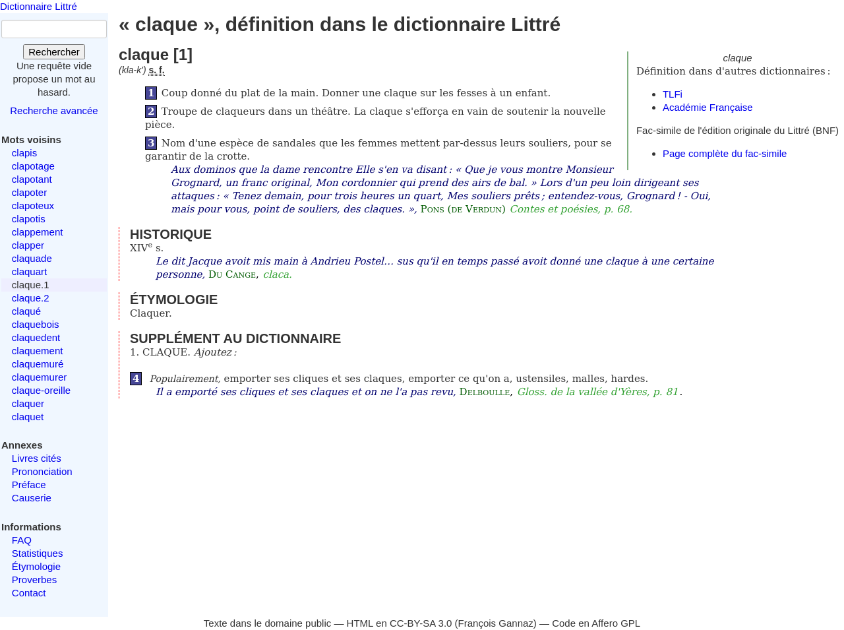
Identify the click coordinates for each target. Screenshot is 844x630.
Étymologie (36, 566)
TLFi (672, 94)
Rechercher (54, 51)
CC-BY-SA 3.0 (421, 623)
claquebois (35, 324)
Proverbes (34, 579)
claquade (32, 258)
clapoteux (33, 205)
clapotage (33, 166)
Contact (29, 592)
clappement (37, 231)
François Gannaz (495, 623)
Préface (29, 484)
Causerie (31, 497)
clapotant (32, 179)
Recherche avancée (54, 110)
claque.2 (30, 297)
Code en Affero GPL (596, 623)
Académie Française (708, 107)
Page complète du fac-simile (725, 153)
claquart (29, 271)
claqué (26, 311)
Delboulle (485, 392)
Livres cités (36, 458)
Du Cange (232, 274)
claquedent (36, 337)
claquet (28, 416)
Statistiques (37, 553)
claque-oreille (41, 390)
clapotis (28, 218)
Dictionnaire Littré (38, 6)
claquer (28, 403)
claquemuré (37, 363)
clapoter (29, 192)
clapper (28, 245)
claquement (37, 350)
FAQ (22, 540)
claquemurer (39, 377)
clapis (24, 152)
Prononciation (42, 471)
